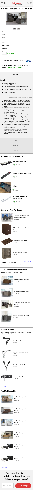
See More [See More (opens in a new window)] (4, 391)
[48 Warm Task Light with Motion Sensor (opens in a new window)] (6, 207)
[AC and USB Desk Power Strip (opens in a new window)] (6, 183)
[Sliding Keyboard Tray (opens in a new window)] (6, 170)
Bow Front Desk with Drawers (21, 284)
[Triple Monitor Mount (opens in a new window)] (7, 385)
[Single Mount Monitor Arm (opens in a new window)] (6, 351)
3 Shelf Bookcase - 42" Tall (20, 257)
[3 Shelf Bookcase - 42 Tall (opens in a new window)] (6, 263)
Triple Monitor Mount (19, 381)
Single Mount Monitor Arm (20, 345)
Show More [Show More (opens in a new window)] (5, 329)
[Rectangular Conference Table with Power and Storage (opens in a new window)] (7, 226)
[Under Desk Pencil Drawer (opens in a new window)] (7, 249)
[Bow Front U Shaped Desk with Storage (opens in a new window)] (7, 313)
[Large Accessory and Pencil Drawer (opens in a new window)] (5, 197)
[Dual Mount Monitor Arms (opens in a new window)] (6, 376)
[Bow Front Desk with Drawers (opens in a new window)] (7, 289)
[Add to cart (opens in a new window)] (16, 169)
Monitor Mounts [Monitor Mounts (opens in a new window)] (7, 334)
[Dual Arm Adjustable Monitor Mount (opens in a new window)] (6, 364)
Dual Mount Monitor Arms (20, 369)
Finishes (15, 155)
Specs (15, 145)
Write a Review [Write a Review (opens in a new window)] (28, 266)
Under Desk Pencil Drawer (20, 245)
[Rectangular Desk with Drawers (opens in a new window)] (7, 301)
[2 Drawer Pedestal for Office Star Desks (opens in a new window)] (6, 239)
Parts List (15, 150)
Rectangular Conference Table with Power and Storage (21, 221)
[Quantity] (4, 58)
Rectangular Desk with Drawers (22, 296)
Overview (15, 79)
